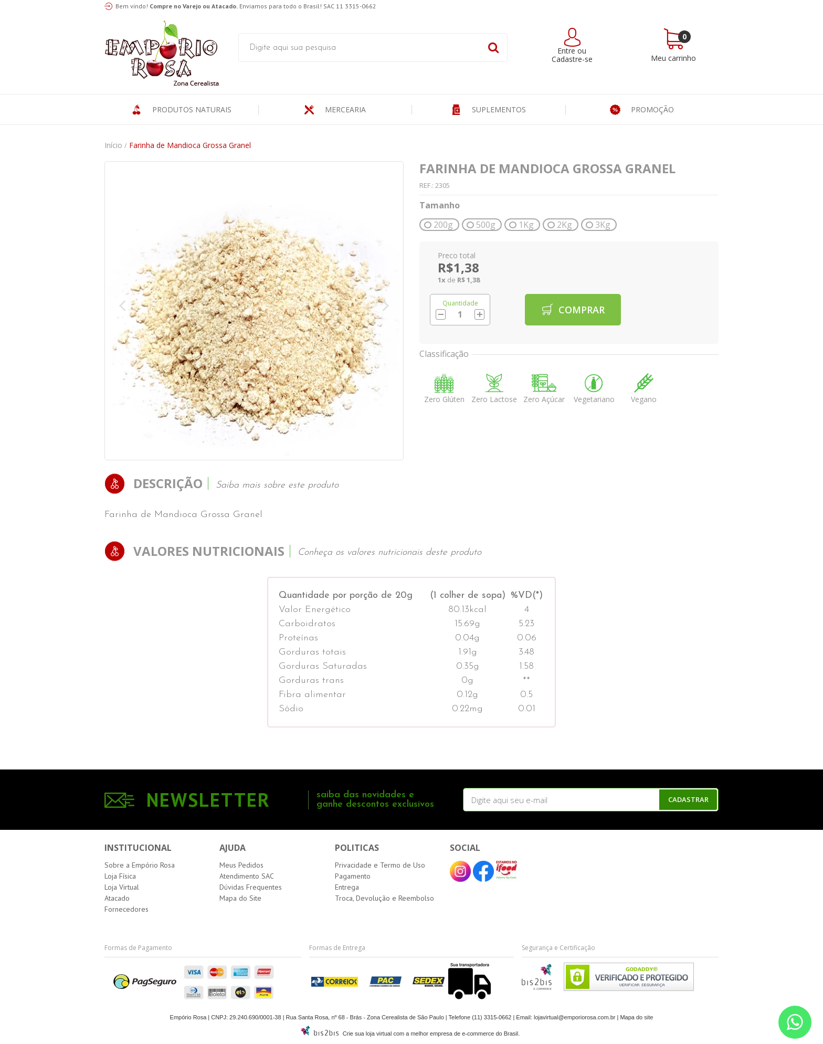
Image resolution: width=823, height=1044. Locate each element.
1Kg (526, 224)
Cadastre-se (572, 59)
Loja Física (120, 876)
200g (443, 224)
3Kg (602, 224)
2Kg (564, 224)
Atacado (117, 898)
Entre (566, 51)
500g (485, 224)
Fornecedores (126, 909)
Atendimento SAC (246, 876)
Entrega (347, 887)
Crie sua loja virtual (367, 1033)
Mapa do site (636, 1017)
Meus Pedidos (241, 865)
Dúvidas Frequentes (250, 887)
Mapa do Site (240, 898)
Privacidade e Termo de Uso (380, 865)
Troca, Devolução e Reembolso (384, 898)
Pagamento (353, 876)
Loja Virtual (121, 887)
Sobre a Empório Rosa (139, 865)
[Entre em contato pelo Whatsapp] (794, 1022)
